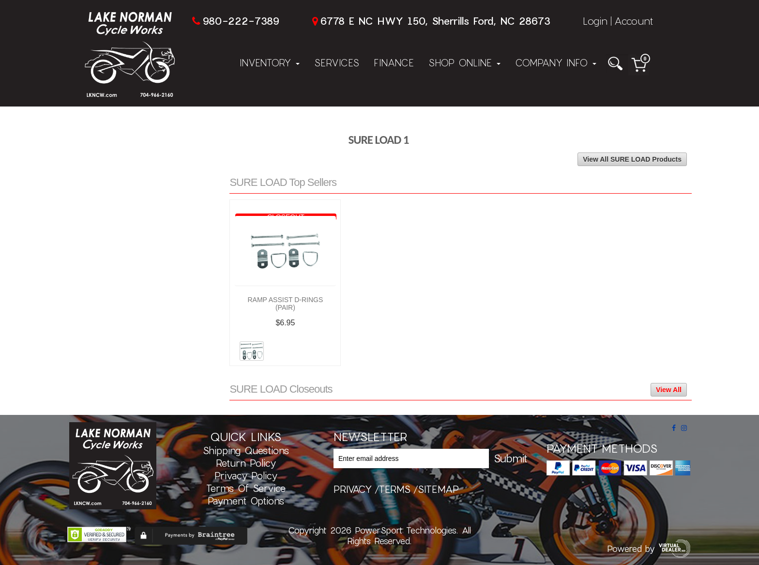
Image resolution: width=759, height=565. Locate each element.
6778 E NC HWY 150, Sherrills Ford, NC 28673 (435, 21)
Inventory (270, 62)
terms (394, 489)
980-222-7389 (240, 21)
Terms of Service (246, 488)
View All (669, 390)
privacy (353, 489)
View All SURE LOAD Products (632, 159)
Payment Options (246, 500)
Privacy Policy (245, 475)
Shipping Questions (246, 450)
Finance (394, 62)
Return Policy (246, 463)
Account (633, 21)
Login (595, 21)
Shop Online (464, 62)
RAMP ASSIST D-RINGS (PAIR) (285, 303)
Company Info (555, 62)
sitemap (438, 489)
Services (336, 62)
